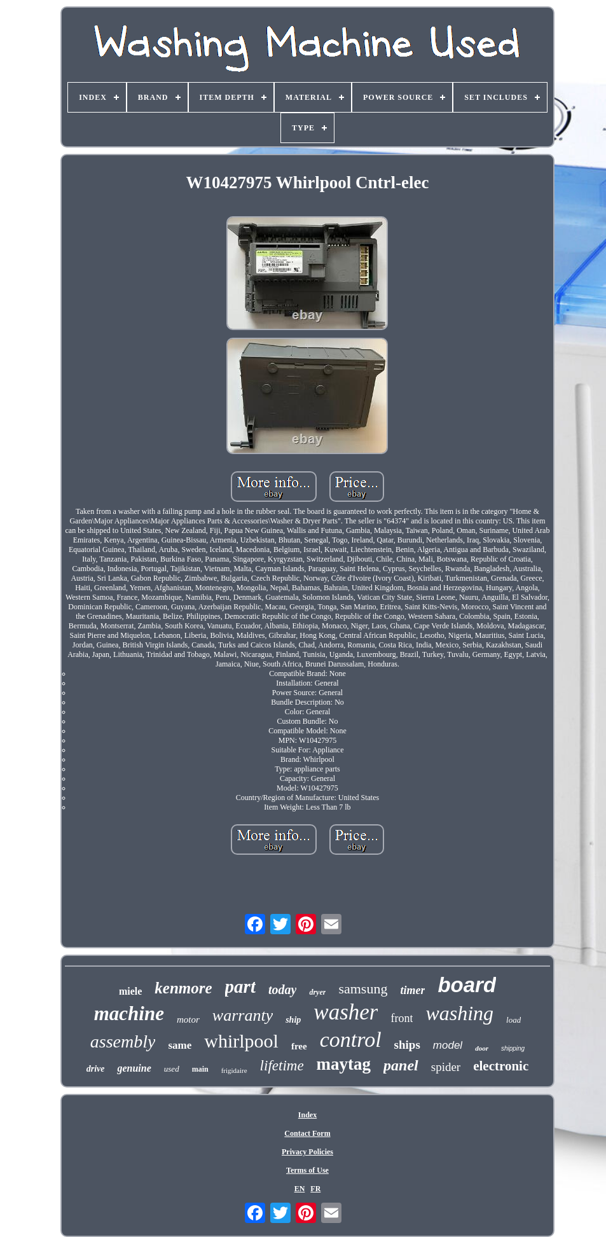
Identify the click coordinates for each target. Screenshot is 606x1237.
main (200, 1069)
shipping (513, 1048)
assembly (123, 1041)
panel (400, 1065)
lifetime (282, 1066)
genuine (134, 1068)
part (240, 986)
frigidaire (234, 1070)
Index (307, 1114)
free (299, 1046)
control (351, 1039)
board (466, 985)
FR (315, 1188)
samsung (362, 989)
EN (299, 1188)
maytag (344, 1064)
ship (293, 1020)
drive (95, 1069)
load (513, 1020)
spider (445, 1067)
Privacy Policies (307, 1151)
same (179, 1045)
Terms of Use (307, 1170)
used (171, 1069)
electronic (500, 1066)
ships (407, 1044)
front (401, 1018)
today (282, 990)
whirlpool (241, 1040)
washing (459, 1013)
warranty (242, 1015)
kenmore (183, 988)
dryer (317, 992)
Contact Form (307, 1133)
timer (412, 990)
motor (188, 1019)
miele (130, 991)
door (481, 1048)
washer (345, 1012)
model (447, 1045)
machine (129, 1013)
